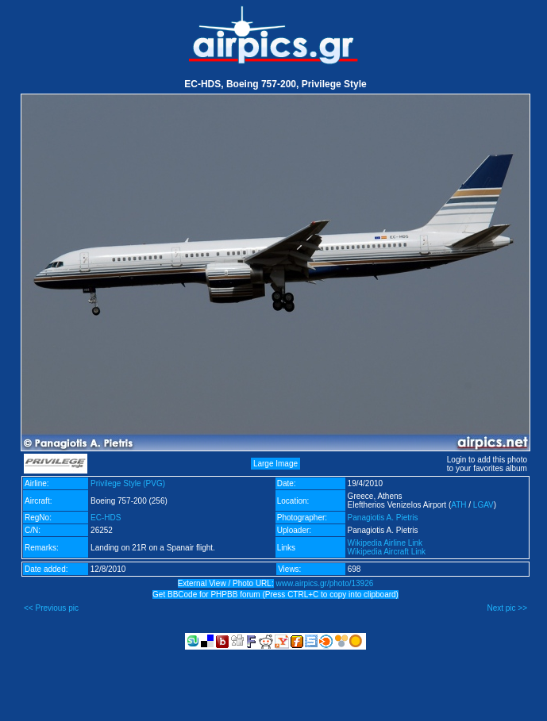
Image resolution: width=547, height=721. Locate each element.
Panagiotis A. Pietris (383, 517)
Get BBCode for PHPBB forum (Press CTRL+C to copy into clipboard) (275, 594)
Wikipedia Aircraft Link (387, 551)
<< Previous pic (51, 608)
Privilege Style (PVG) (128, 483)
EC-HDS (106, 517)
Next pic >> (507, 608)
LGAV (483, 504)
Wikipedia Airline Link (385, 543)
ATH (458, 504)
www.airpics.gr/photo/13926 (324, 583)
